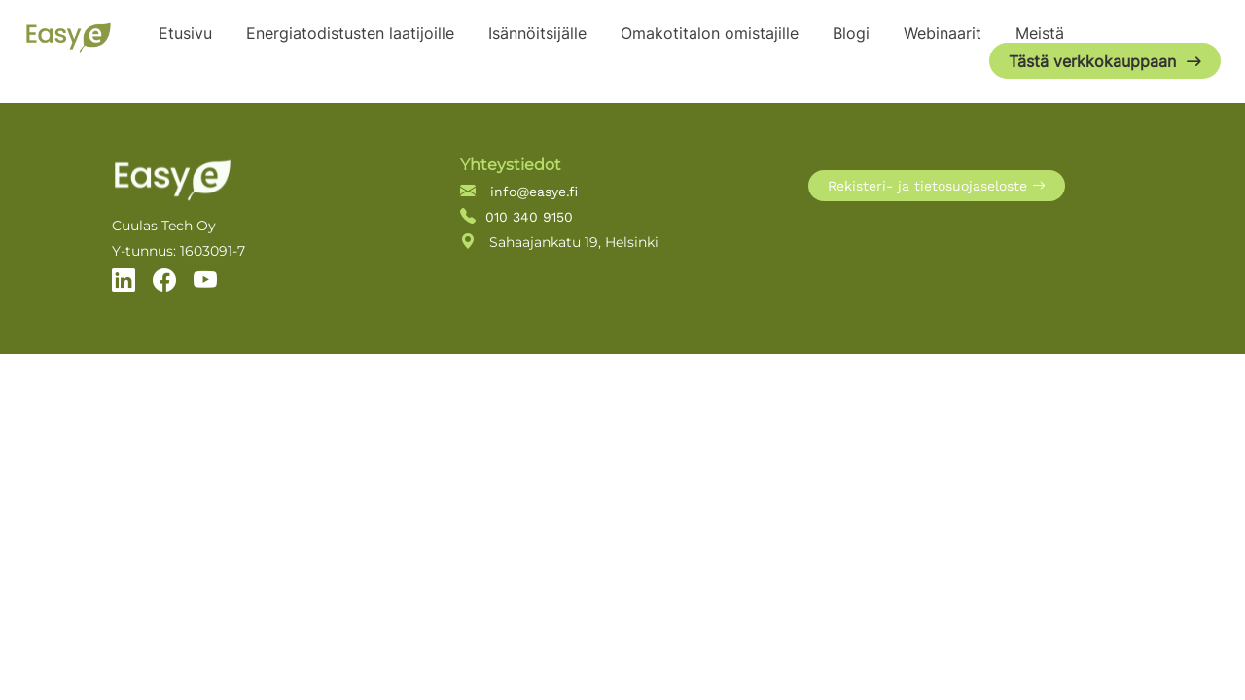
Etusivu (185, 33)
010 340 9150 (516, 216)
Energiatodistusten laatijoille (350, 33)
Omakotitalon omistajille (710, 33)
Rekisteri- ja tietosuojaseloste (937, 185)
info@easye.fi (519, 191)
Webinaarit (942, 33)
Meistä (1039, 33)
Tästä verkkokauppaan (1092, 61)
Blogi (851, 33)
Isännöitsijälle (537, 33)
